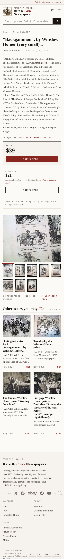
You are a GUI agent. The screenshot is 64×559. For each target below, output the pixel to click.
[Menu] (59, 10)
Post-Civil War (43, 137)
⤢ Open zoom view (49, 297)
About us (38, 506)
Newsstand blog (11, 514)
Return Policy (9, 531)
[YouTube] (49, 493)
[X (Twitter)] (16, 493)
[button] (32, 238)
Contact (6, 506)
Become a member (43, 510)
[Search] (57, 21)
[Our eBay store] (32, 493)
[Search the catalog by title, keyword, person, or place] (28, 21)
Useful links (40, 514)
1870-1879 (25, 137)
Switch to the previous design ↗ (48, 2)
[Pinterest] (23, 493)
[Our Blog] (59, 493)
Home (5, 32)
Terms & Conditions (12, 527)
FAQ (5, 510)
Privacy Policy (9, 535)
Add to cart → (32, 159)
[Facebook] (42, 493)
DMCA (6, 539)
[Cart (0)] (52, 10)
